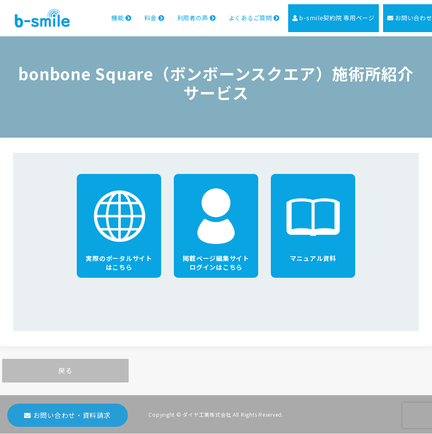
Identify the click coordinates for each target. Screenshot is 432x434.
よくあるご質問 (239, 14)
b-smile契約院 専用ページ (323, 14)
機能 (100, 14)
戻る (65, 371)
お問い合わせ (404, 14)
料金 (135, 14)
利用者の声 (179, 14)
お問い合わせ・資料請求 (67, 417)
